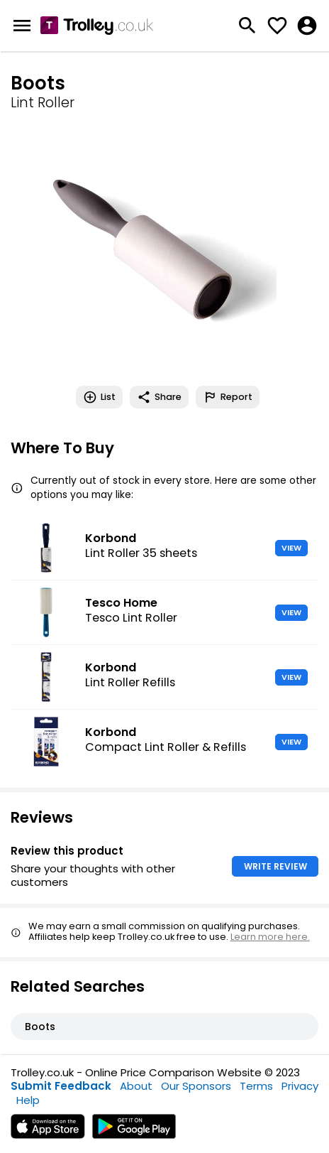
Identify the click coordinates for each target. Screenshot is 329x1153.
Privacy (299, 1085)
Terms (256, 1085)
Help (28, 1100)
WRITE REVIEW (275, 866)
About (136, 1085)
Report (227, 397)
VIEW (291, 547)
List (99, 397)
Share (159, 397)
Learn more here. (270, 936)
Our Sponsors (196, 1085)
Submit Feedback (61, 1085)
